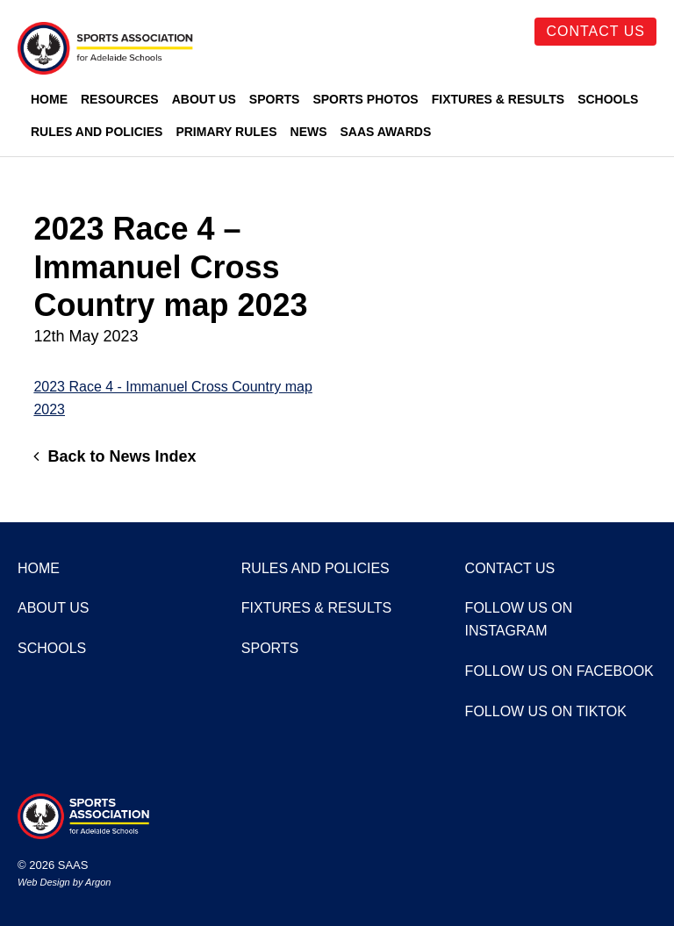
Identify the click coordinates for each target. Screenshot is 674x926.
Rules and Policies (96, 132)
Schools (607, 99)
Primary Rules (226, 132)
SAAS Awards (386, 132)
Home (49, 99)
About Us (204, 99)
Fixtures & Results (498, 99)
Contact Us (595, 31)
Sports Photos (365, 99)
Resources (120, 99)
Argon (98, 882)
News (308, 132)
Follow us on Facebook (559, 671)
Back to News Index (114, 456)
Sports (274, 99)
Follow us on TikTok (546, 711)
